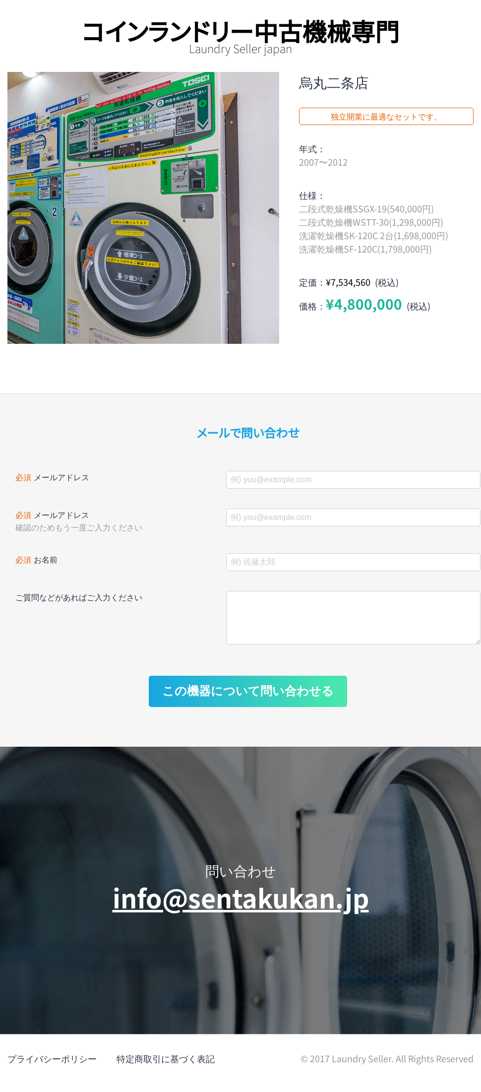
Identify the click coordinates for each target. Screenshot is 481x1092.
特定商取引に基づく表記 (166, 1068)
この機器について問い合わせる (248, 700)
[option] (143, 208)
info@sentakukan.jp (241, 907)
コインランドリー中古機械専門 (240, 30)
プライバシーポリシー (52, 1068)
